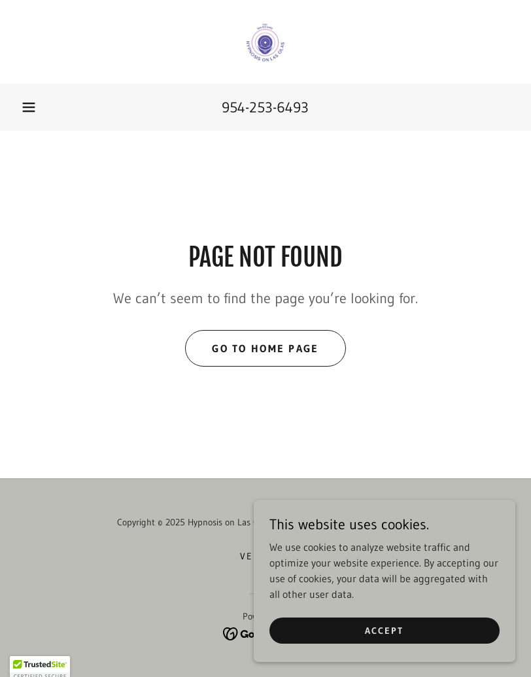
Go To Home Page (265, 348)
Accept (384, 630)
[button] (29, 107)
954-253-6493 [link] (265, 107)
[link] (265, 42)
